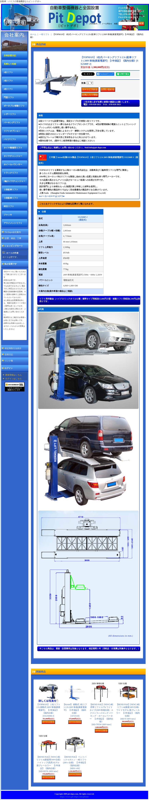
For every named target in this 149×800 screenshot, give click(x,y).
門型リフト (9, 97)
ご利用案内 (93, 24)
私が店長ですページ (13, 337)
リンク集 (9, 360)
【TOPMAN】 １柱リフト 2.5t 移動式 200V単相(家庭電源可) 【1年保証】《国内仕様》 (48, 710)
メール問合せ (107, 24)
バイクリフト (10, 139)
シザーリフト (10, 114)
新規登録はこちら (13, 375)
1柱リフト (8, 72)
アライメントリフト (13, 223)
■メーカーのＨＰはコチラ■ (51, 196)
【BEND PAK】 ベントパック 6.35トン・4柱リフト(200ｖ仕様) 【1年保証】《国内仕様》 (75, 763)
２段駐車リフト (11, 189)
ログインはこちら (13, 378)
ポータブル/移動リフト (14, 106)
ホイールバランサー (13, 164)
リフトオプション (12, 131)
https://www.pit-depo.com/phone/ (74, 797)
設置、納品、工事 (13, 238)
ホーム (33, 34)
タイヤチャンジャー (13, 156)
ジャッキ (8, 215)
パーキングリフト (12, 122)
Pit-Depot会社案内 (13, 232)
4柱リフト (8, 89)
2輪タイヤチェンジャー (14, 181)
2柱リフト (8, 80)
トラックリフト (11, 173)
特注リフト (9, 206)
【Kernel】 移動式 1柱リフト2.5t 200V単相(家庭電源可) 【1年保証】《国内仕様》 (75, 710)
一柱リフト (44, 34)
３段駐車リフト (11, 198)
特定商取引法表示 (13, 348)
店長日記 (9, 354)
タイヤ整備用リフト (13, 147)
